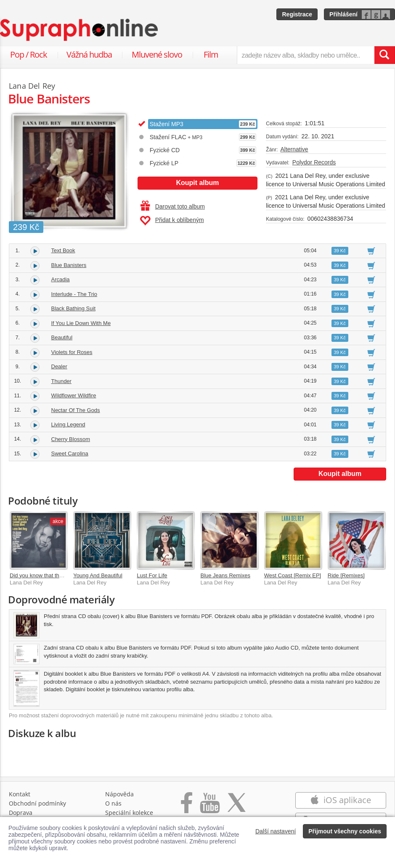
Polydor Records (314, 162)
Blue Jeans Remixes (225, 575)
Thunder (61, 381)
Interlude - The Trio (74, 294)
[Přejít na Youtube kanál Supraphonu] (209, 807)
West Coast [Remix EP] (292, 575)
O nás (113, 803)
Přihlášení (343, 14)
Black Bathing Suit (73, 308)
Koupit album (197, 182)
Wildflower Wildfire (73, 395)
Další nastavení (275, 831)
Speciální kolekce (129, 813)
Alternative (294, 149)
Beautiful (62, 337)
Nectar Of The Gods (75, 410)
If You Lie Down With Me (81, 323)
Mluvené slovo (157, 54)
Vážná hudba (89, 54)
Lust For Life (152, 575)
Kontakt (19, 794)
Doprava (20, 813)
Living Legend (68, 424)
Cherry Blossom (70, 439)
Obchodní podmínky (37, 803)
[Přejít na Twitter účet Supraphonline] (236, 807)
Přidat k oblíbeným (172, 221)
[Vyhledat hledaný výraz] (384, 55)
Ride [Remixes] (346, 575)
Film (211, 54)
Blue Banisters (69, 265)
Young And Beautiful (97, 575)
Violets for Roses (72, 352)
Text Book (63, 250)
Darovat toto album (173, 206)
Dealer (59, 366)
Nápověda (119, 794)
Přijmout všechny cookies (344, 831)
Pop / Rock (28, 54)
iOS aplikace (340, 800)
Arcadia (60, 279)
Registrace (297, 14)
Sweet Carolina (69, 453)
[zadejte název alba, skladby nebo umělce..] (305, 55)
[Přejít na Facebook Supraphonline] (186, 807)
